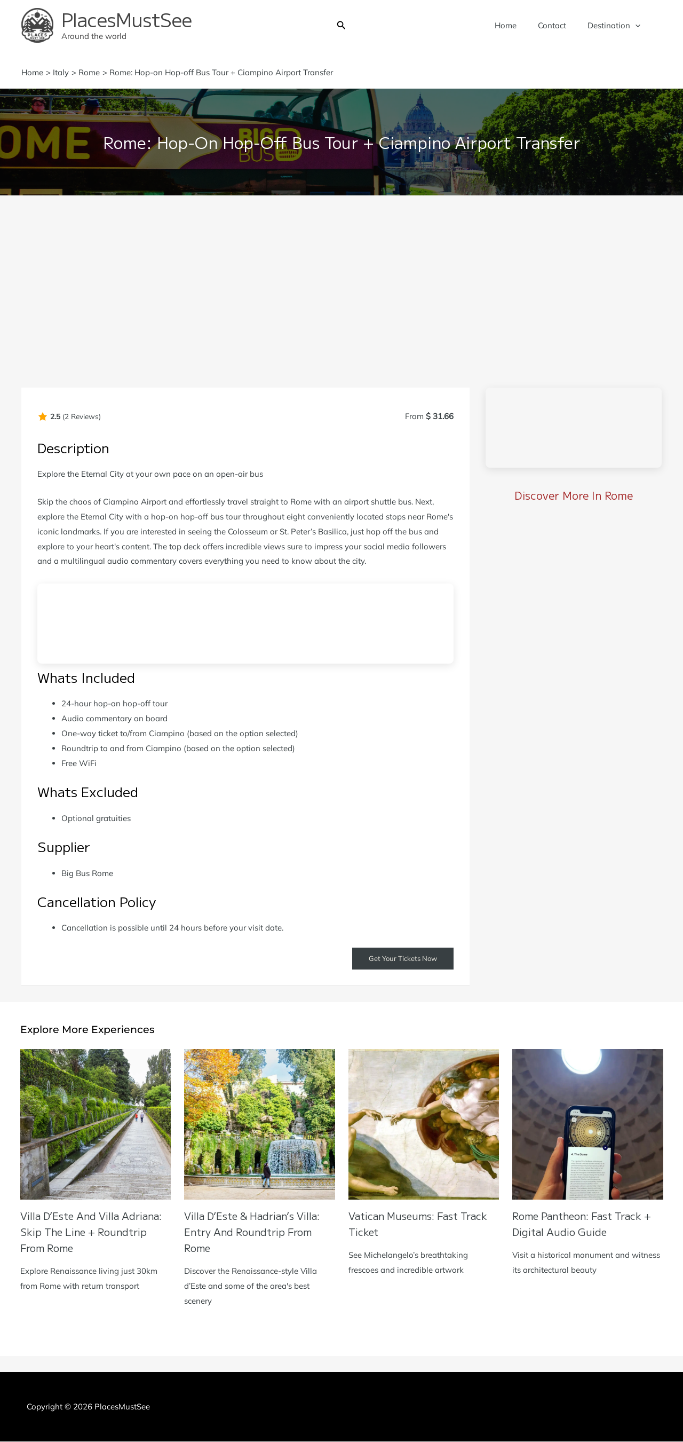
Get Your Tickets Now (400, 959)
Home (519, 25)
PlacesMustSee (126, 19)
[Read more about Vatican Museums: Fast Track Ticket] (423, 1124)
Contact (560, 25)
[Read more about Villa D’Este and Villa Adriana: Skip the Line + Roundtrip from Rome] (95, 1124)
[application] (638, 25)
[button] (341, 26)
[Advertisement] (341, 275)
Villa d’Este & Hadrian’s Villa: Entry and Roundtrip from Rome (257, 1232)
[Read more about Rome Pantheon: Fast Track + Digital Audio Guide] (587, 1124)
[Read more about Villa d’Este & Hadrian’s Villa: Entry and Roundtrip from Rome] (259, 1124)
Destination (616, 25)
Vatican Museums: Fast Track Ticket (408, 1224)
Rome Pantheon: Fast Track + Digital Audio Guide (583, 1224)
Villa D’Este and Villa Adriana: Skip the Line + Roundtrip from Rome (83, 1232)
